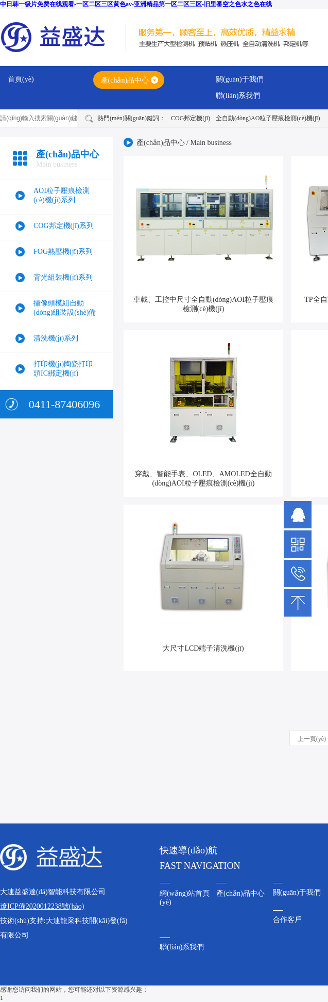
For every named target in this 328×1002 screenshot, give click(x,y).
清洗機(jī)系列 (55, 338)
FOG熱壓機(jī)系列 (63, 251)
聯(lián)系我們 (238, 96)
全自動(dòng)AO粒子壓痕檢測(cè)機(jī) (268, 118)
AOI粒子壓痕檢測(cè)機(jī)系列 (61, 195)
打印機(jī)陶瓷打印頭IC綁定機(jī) (63, 368)
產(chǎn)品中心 (125, 80)
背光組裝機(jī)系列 (63, 277)
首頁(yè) (21, 79)
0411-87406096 (64, 404)
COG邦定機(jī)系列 (63, 226)
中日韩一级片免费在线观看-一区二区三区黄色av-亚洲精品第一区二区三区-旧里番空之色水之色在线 (136, 4)
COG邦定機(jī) (190, 118)
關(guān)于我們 (240, 79)
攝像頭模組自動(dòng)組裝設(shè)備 (64, 307)
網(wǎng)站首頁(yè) (185, 898)
